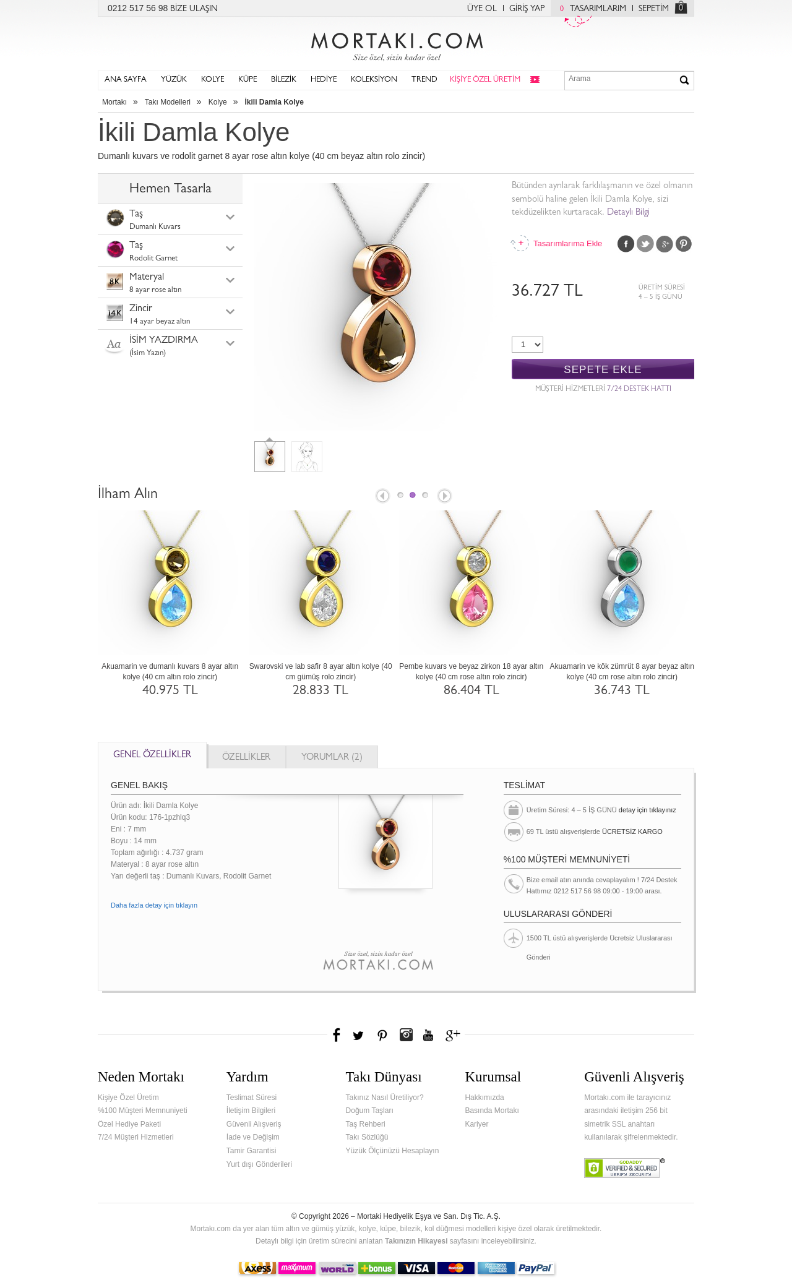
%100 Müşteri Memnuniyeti (142, 1110)
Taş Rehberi (365, 1124)
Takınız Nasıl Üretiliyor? (385, 1097)
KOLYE (212, 80)
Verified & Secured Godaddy (624, 1168)
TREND (424, 80)
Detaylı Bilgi (628, 213)
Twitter (645, 243)
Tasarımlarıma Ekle (567, 243)
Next (445, 497)
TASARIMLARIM (590, 9)
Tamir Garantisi (251, 1150)
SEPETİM (654, 9)
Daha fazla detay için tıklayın (154, 905)
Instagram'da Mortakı (406, 1035)
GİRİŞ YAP (526, 9)
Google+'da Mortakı (455, 1035)
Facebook (626, 243)
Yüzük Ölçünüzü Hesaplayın (392, 1150)
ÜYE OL (482, 9)
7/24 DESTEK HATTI (639, 389)
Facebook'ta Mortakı (337, 1035)
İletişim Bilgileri (250, 1110)
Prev (382, 497)
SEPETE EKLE (603, 370)
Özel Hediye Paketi (129, 1124)
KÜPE (247, 80)
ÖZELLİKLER (246, 758)
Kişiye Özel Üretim (128, 1097)
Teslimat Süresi (251, 1097)
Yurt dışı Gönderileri (259, 1164)
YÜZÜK (174, 80)
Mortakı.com (396, 44)
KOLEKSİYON (374, 80)
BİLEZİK (283, 80)
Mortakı (114, 102)
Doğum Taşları (370, 1110)
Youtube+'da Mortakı (428, 1035)
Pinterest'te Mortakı (382, 1035)
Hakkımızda (484, 1097)
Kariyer (476, 1124)
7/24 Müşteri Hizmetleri (136, 1137)
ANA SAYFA (126, 80)
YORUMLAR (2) (332, 758)
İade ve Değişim (253, 1137)
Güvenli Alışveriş (254, 1124)
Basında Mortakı (492, 1110)
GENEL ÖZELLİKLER (152, 755)
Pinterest (683, 243)
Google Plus (664, 243)
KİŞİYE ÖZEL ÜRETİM (485, 80)
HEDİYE (324, 80)
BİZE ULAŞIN (194, 9)
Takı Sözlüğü (367, 1137)
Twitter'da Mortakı (359, 1035)
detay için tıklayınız (647, 810)
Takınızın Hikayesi (416, 1241)
